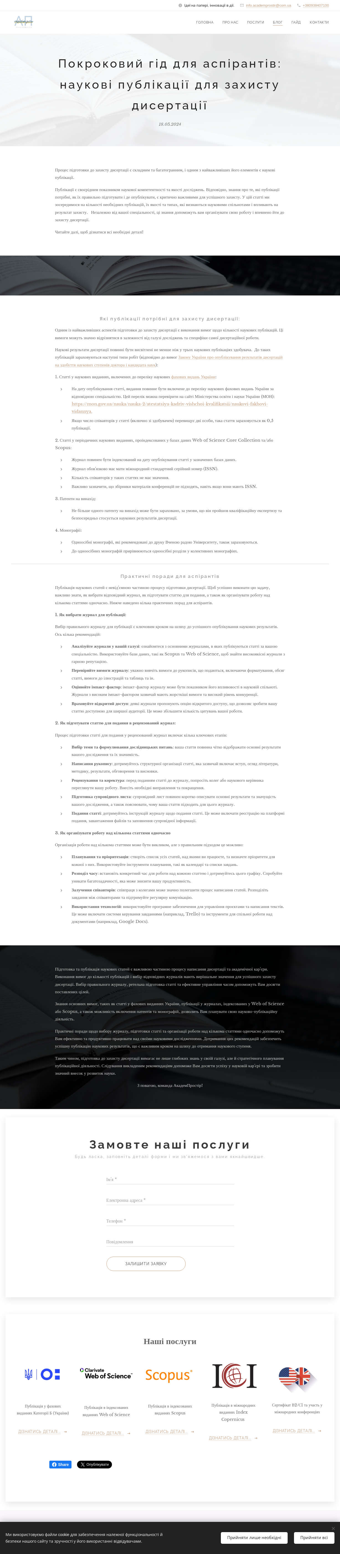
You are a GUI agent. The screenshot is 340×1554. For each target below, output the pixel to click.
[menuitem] (205, 22)
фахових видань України (193, 376)
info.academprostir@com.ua (268, 5)
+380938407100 (316, 5)
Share (60, 1464)
